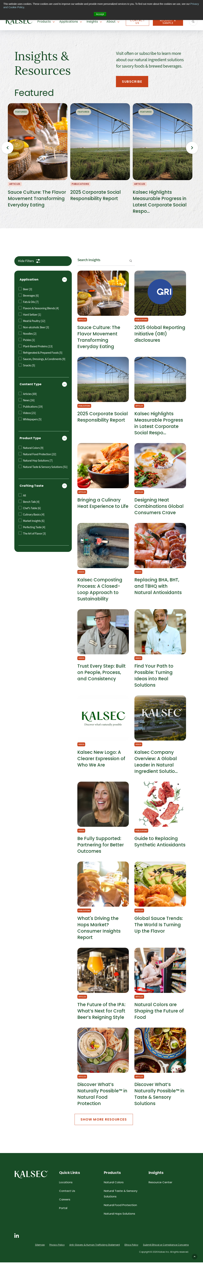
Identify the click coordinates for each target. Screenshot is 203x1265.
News (26, 403)
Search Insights (88, 262)
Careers (64, 1202)
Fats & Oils (28, 304)
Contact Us (137, 21)
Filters (26, 263)
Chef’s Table (29, 510)
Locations (66, 1185)
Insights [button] (92, 21)
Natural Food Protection (37, 456)
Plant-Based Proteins (35, 349)
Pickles (26, 342)
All (22, 498)
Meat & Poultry (31, 323)
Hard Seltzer (29, 317)
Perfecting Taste (31, 529)
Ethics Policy (131, 1247)
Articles (27, 396)
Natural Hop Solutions (35, 463)
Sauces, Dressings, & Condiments (41, 361)
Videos (27, 415)
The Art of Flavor (32, 536)
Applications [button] (68, 21)
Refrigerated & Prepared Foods (40, 355)
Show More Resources (104, 1121)
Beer (25, 291)
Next (192, 149)
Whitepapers (30, 422)
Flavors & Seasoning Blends (38, 311)
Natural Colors (30, 450)
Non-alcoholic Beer (33, 330)
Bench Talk (29, 504)
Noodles (27, 336)
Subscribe (132, 81)
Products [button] (44, 21)
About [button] (111, 21)
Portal (63, 1210)
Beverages (28, 298)
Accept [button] (100, 14)
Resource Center (160, 1185)
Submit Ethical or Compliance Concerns (166, 1247)
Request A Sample (168, 21)
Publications (30, 409)
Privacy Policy (57, 1247)
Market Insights (31, 523)
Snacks (26, 368)
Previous (7, 149)
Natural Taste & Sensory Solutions (42, 469)
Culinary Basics (31, 517)
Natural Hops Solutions (119, 1216)
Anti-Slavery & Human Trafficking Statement (94, 1247)
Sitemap (40, 1247)
